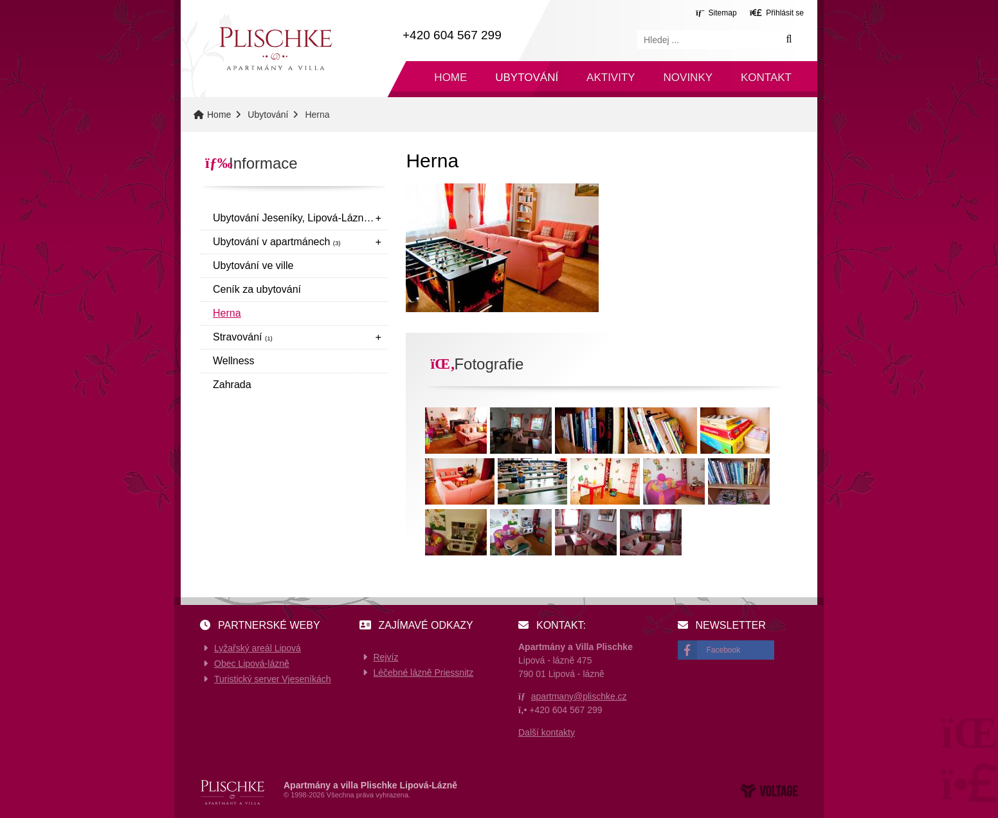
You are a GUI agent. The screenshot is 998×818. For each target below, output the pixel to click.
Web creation (769, 791)
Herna (227, 313)
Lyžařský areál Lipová (257, 648)
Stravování (243, 336)
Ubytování (526, 77)
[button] (777, 12)
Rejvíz (386, 657)
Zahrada (232, 384)
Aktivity (610, 77)
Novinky (688, 77)
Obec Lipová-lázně (251, 663)
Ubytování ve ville (253, 265)
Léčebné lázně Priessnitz (424, 672)
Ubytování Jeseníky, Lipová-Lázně (296, 217)
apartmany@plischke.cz (579, 696)
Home (275, 48)
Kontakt (766, 77)
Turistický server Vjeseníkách (272, 679)
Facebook (724, 650)
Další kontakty (546, 732)
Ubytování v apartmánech (277, 241)
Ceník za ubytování (257, 289)
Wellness (234, 360)
